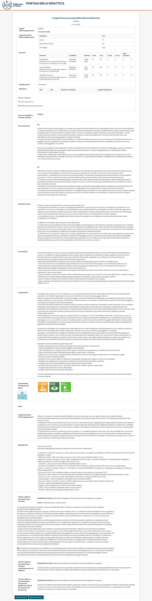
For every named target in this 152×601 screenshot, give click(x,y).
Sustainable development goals (23, 385)
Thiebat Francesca (46, 75)
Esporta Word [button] (36, 597)
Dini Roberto (43, 59)
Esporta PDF (21, 597)
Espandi (42, 84)
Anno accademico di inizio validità (25, 116)
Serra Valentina (45, 67)
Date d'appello (25, 98)
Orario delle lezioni (27, 102)
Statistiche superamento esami (31, 106)
